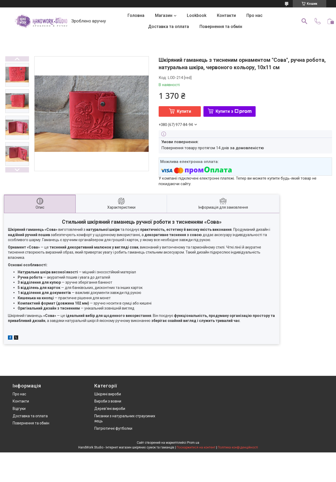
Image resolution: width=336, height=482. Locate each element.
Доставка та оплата (168, 26)
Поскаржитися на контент (196, 447)
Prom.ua (193, 442)
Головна (136, 15)
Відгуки (19, 408)
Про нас (254, 15)
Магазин (163, 15)
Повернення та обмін (220, 26)
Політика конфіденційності (238, 447)
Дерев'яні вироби (109, 408)
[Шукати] (304, 21)
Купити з (234, 111)
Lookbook (196, 15)
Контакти (226, 15)
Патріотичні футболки (113, 428)
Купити (184, 111)
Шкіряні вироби (107, 394)
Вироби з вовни (107, 401)
